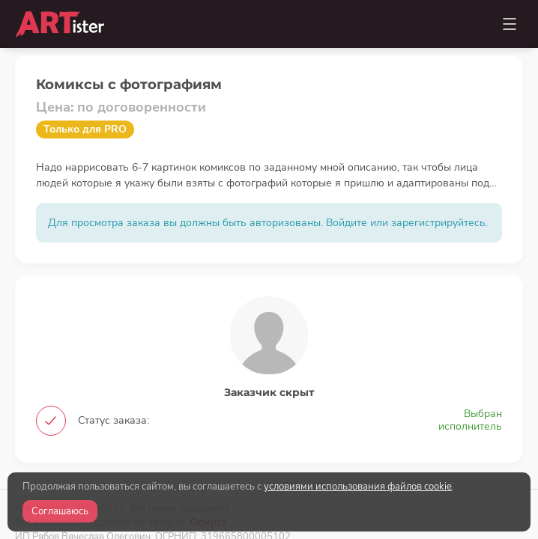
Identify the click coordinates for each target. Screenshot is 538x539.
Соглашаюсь (59, 511)
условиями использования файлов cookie (358, 486)
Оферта (208, 443)
